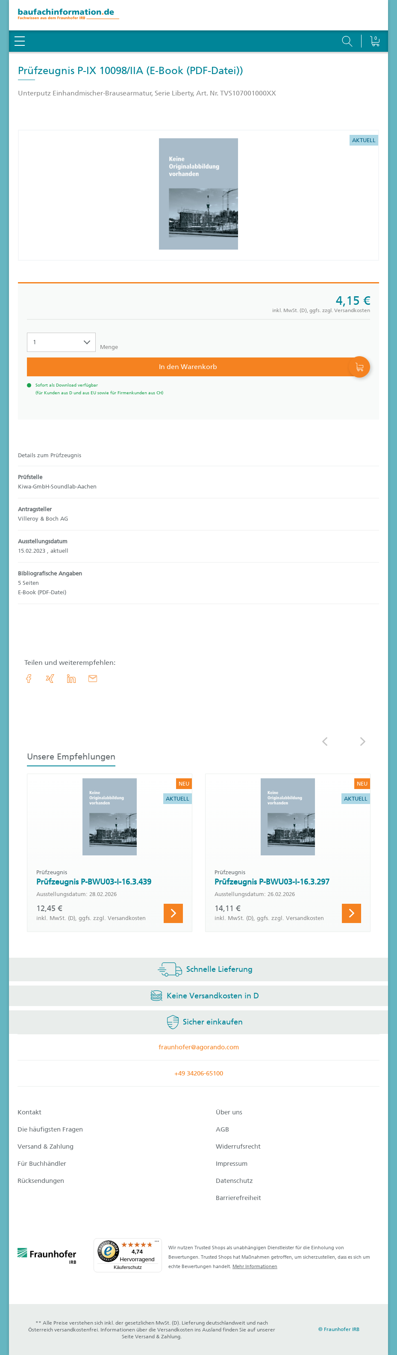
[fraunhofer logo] (47, 1257)
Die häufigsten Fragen (50, 1129)
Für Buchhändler (42, 1163)
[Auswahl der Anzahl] (61, 342)
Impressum (231, 1163)
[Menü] (157, 1243)
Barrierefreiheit (238, 1198)
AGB (222, 1129)
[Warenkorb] (374, 19)
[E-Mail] (92, 678)
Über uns (229, 1112)
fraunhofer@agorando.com (199, 1047)
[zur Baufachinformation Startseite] (198, 15)
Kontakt (29, 1112)
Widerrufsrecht (238, 1146)
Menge (109, 347)
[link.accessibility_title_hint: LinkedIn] (71, 678)
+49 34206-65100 (198, 1073)
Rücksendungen (41, 1181)
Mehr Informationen (254, 1266)
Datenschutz (234, 1181)
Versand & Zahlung (46, 1146)
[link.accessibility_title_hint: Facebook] (28, 678)
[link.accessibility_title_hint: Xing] (50, 678)
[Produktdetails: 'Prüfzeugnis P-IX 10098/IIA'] (198, 195)
